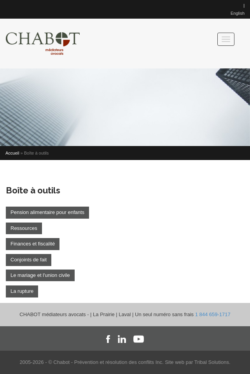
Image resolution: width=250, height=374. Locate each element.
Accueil (12, 153)
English (238, 13)
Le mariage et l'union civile (40, 275)
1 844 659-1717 (213, 314)
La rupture (21, 291)
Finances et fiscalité (32, 244)
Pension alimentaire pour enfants (47, 212)
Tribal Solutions (211, 362)
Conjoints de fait (28, 260)
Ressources (23, 228)
